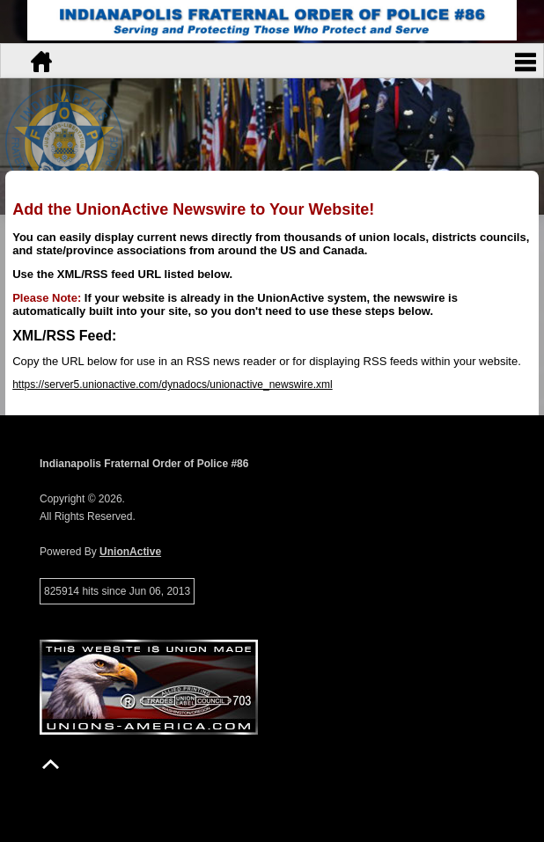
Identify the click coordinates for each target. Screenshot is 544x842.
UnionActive (130, 551)
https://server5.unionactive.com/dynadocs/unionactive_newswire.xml (172, 384)
